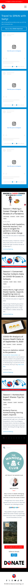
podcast (22, 216)
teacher (5, 218)
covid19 (17, 216)
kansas (15, 281)
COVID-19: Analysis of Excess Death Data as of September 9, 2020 (13, 339)
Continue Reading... (8, 249)
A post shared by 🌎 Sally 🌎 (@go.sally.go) (14, 66)
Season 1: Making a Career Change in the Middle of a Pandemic (13, 211)
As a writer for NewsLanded (10, 355)
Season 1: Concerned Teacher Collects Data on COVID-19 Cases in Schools (13, 275)
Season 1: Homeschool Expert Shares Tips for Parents (13, 397)
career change (6, 216)
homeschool (20, 402)
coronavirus (12, 216)
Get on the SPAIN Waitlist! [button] (14, 29)
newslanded (19, 344)
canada (5, 402)
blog (4, 344)
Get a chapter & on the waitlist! (14, 547)
